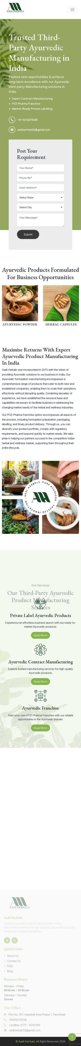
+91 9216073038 (27, 120)
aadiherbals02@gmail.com (33, 129)
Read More (40, 635)
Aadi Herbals (27, 1041)
